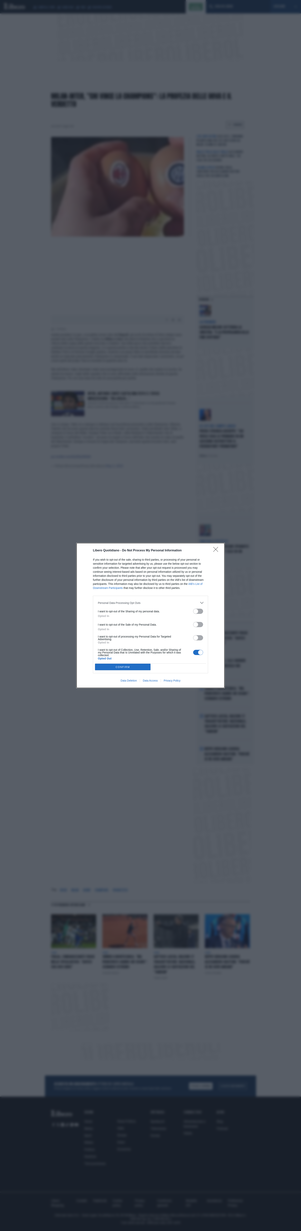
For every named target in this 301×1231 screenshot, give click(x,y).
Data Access (150, 680)
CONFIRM (123, 667)
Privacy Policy (172, 680)
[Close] (217, 550)
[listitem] (150, 603)
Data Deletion (129, 680)
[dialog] (150, 615)
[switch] (198, 611)
